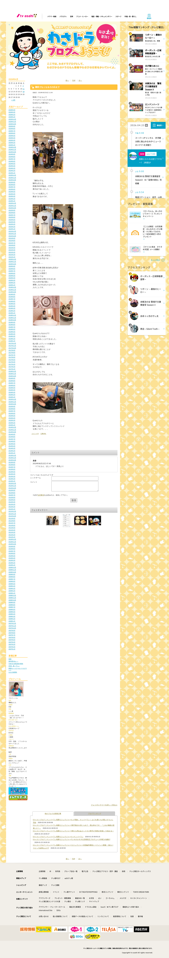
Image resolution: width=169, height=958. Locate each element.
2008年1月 (12, 621)
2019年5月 (12, 303)
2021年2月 (12, 254)
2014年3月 (12, 448)
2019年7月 (12, 299)
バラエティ (63, 16)
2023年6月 (12, 189)
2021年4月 (12, 250)
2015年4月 (12, 418)
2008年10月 (12, 600)
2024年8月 (12, 156)
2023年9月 (12, 182)
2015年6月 (12, 413)
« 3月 (13, 100)
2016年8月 (12, 380)
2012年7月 (12, 495)
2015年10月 (12, 404)
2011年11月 (12, 514)
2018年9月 (12, 322)
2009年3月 (12, 588)
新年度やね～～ (13, 661)
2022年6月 (12, 217)
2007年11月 (12, 626)
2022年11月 (12, 205)
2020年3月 (12, 280)
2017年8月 (12, 352)
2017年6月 (12, 357)
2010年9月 (12, 546)
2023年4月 (12, 194)
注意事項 (41, 497)
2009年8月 (12, 576)
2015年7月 (12, 411)
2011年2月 (12, 535)
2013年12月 (12, 455)
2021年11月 (12, 233)
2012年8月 (12, 492)
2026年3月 (12, 112)
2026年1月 (12, 117)
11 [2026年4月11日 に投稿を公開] (23, 89)
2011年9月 (12, 518)
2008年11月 (12, 597)
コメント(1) (35, 433)
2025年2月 (12, 142)
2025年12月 (12, 119)
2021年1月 (12, 257)
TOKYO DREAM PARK (16, 663)
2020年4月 (12, 278)
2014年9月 (12, 434)
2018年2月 (12, 338)
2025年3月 (12, 140)
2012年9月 (12, 490)
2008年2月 (12, 618)
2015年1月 (12, 425)
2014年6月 (12, 441)
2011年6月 (12, 525)
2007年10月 (12, 628)
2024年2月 (12, 170)
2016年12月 (12, 371)
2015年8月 (12, 408)
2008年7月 (12, 607)
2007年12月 (12, 623)
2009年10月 (12, 572)
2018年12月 (12, 315)
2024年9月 (12, 154)
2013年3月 (12, 476)
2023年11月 (12, 177)
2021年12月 (12, 231)
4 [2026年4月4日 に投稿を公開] (23, 86)
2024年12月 (12, 147)
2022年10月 (12, 208)
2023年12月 (12, 175)
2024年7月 (12, 159)
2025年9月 (12, 126)
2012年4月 (12, 502)
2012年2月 (12, 506)
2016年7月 (12, 383)
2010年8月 (12, 548)
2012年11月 (12, 485)
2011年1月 (12, 537)
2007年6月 (12, 637)
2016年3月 (12, 392)
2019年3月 (12, 308)
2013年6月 (12, 469)
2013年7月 (12, 467)
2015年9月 (12, 406)
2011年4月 (12, 530)
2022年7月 (12, 215)
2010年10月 (12, 544)
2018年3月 (12, 336)
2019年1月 (12, 313)
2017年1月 (12, 369)
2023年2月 (12, 198)
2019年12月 (12, 287)
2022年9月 (12, 210)
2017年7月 (12, 355)
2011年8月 (12, 520)
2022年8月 (12, 212)
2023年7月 (12, 187)
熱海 (10, 659)
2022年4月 (12, 222)
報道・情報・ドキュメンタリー (101, 16)
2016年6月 (12, 385)
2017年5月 (12, 359)
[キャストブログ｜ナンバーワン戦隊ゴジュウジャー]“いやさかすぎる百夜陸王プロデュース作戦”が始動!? (71, 839)
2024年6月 (12, 161)
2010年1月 (12, 565)
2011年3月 (12, 532)
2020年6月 (12, 273)
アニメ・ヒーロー (82, 16)
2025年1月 (12, 145)
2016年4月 (12, 390)
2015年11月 (12, 401)
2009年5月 (12, 584)
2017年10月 (12, 348)
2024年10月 (12, 152)
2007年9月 (12, 630)
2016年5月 (12, 387)
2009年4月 (12, 586)
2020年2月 (12, 282)
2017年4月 (12, 362)
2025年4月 (12, 138)
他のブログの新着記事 (53, 814)
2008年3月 (12, 616)
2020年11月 (12, 261)
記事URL (43, 433)
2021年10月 (12, 236)
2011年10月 (12, 516)
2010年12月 (12, 539)
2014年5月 (12, 444)
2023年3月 (12, 196)
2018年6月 (12, 329)
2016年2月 (12, 394)
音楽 (71, 16)
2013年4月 (12, 474)
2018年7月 (12, 327)
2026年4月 (12, 110)
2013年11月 (12, 457)
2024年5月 (12, 163)
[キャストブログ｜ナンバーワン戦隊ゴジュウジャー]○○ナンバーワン (58, 837)
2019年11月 (12, 289)
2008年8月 (12, 605)
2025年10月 (12, 124)
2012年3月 (12, 504)
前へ (67, 80)
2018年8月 (12, 324)
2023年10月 (12, 180)
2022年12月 (12, 203)
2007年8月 (12, 633)
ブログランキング (94, 814)
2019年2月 (12, 310)
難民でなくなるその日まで (47, 87)
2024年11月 (12, 149)
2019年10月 (12, 292)
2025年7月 (12, 131)
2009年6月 (12, 581)
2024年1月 (12, 173)
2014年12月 (12, 427)
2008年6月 (12, 609)
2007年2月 (12, 647)
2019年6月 (12, 301)
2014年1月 (12, 453)
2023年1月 (12, 201)
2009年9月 (12, 574)
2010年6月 (12, 553)
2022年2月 (12, 226)
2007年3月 (12, 644)
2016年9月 (12, 378)
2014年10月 (12, 432)
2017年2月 (12, 366)
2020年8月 (12, 268)
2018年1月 (12, 341)
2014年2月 (12, 450)
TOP (73, 80)
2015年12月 (12, 399)
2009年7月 (12, 579)
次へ (80, 80)
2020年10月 (12, 264)
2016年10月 (12, 376)
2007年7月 (12, 635)
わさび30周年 (13, 672)
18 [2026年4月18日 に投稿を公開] (23, 92)
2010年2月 (12, 563)
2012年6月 (12, 497)
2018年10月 (12, 320)
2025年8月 (12, 128)
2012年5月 (12, 499)
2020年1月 (12, 285)
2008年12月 (12, 595)
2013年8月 (12, 464)
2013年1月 (12, 481)
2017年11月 (12, 345)
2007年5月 (12, 639)
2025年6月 (12, 133)
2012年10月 (12, 488)
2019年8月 (12, 296)
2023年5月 (12, 191)
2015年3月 (12, 420)
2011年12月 (12, 511)
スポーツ (118, 16)
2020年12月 (12, 259)
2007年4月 (12, 642)
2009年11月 (12, 569)
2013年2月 (12, 478)
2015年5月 (12, 415)
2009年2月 (12, 590)
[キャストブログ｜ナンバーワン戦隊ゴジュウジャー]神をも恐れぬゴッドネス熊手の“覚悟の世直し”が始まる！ (73, 831)
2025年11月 (12, 121)
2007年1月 (12, 649)
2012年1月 (12, 509)
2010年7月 (12, 551)
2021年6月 (12, 245)
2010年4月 (12, 558)
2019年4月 (12, 306)
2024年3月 (12, 168)
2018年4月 (12, 334)
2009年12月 (12, 567)
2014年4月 (12, 446)
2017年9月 (12, 350)
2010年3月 (12, 560)
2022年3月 (12, 224)
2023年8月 (12, 184)
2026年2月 (12, 114)
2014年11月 (12, 429)
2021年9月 (12, 238)
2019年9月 (12, 294)
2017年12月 (12, 343)
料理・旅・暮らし (130, 16)
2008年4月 (12, 614)
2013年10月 (12, 460)
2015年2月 (12, 422)
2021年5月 (12, 247)
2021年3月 (12, 252)
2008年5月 (12, 612)
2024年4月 (12, 166)
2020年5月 (12, 275)
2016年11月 (12, 373)
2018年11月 (12, 317)
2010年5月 (12, 556)
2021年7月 (12, 243)
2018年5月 (12, 331)
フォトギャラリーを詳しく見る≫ (104, 805)
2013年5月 (12, 471)
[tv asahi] (27, 16)
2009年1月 (12, 593)
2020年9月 (12, 266)
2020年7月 (12, 271)
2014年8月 (12, 436)
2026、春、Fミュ (14, 666)
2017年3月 (12, 364)
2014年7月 (12, 439)
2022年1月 (12, 229)
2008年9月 (12, 602)
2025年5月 (12, 135)
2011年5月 (12, 527)
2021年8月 (12, 240)
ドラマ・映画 (51, 16)
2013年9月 (12, 462)
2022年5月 (12, 219)
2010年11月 (12, 541)
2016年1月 (12, 397)
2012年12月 (12, 483)
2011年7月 (12, 523)
